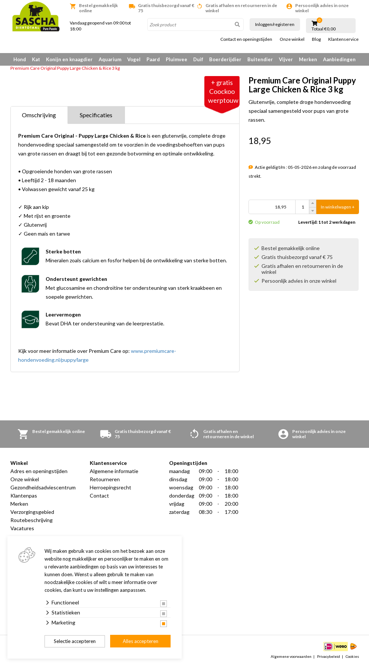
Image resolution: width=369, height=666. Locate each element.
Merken (308, 59)
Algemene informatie (114, 471)
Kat (36, 59)
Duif (198, 59)
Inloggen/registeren (274, 24)
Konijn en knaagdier (69, 59)
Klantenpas (23, 495)
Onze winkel (292, 39)
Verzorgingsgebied (32, 512)
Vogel (134, 59)
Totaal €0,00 (324, 29)
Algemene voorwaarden (291, 656)
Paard (153, 59)
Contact (99, 495)
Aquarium (110, 59)
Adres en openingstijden (38, 471)
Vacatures (22, 528)
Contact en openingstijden (246, 39)
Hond (19, 59)
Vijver (286, 59)
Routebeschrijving (31, 520)
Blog (316, 39)
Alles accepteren (140, 641)
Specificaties (96, 114)
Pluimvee (176, 59)
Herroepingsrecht (110, 487)
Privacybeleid (328, 656)
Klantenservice (343, 39)
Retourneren (105, 479)
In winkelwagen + (338, 207)
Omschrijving (39, 114)
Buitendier (260, 59)
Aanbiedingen (339, 59)
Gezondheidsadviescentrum (43, 487)
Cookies (352, 656)
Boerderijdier (225, 59)
